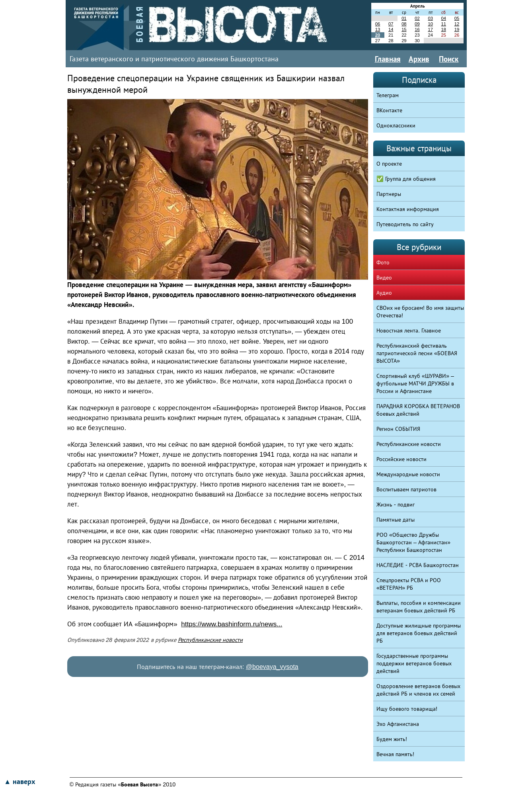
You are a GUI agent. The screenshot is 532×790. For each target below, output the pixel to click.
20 (377, 35)
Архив (419, 59)
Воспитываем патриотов (406, 489)
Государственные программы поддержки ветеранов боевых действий (414, 663)
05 (456, 18)
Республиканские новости (210, 640)
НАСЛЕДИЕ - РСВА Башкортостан (417, 565)
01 (403, 18)
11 (443, 24)
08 (403, 24)
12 (456, 24)
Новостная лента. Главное (408, 330)
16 (417, 29)
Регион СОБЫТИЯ (398, 429)
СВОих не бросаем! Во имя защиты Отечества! (420, 312)
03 (430, 18)
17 (430, 29)
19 (456, 29)
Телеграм (387, 95)
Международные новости (408, 474)
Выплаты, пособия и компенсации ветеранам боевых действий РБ (418, 607)
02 (417, 18)
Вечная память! (395, 754)
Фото (383, 262)
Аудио (384, 292)
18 (443, 29)
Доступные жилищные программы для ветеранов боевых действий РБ (418, 633)
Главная (388, 59)
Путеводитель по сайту (405, 224)
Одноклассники (395, 125)
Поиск (448, 59)
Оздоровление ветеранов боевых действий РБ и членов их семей (418, 690)
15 (403, 29)
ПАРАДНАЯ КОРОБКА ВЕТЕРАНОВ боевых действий (418, 410)
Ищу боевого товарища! (406, 709)
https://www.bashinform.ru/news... (231, 624)
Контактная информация (407, 209)
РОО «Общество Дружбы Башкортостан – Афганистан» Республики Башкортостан (413, 542)
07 (390, 24)
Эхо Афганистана (397, 724)
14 (390, 29)
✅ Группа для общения (406, 179)
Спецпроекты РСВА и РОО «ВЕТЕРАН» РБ (408, 584)
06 (377, 24)
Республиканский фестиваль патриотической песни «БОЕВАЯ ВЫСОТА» (416, 353)
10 (430, 24)
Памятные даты (395, 519)
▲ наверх (19, 782)
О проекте (389, 163)
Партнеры (388, 194)
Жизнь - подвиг (395, 504)
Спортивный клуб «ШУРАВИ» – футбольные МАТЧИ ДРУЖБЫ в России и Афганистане (415, 383)
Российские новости (401, 459)
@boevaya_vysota (272, 666)
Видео (384, 277)
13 (377, 29)
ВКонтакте (389, 110)
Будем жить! (391, 739)
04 (443, 18)
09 (417, 24)
